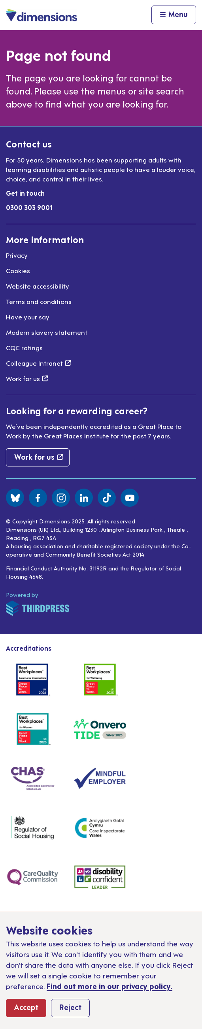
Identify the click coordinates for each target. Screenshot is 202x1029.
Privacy (17, 255)
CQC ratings (24, 347)
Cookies (18, 270)
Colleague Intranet (38, 363)
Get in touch (25, 193)
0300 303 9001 (29, 207)
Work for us (27, 378)
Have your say (27, 316)
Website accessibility (37, 286)
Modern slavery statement (46, 332)
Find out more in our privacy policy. (109, 985)
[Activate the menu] (173, 15)
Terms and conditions (39, 301)
